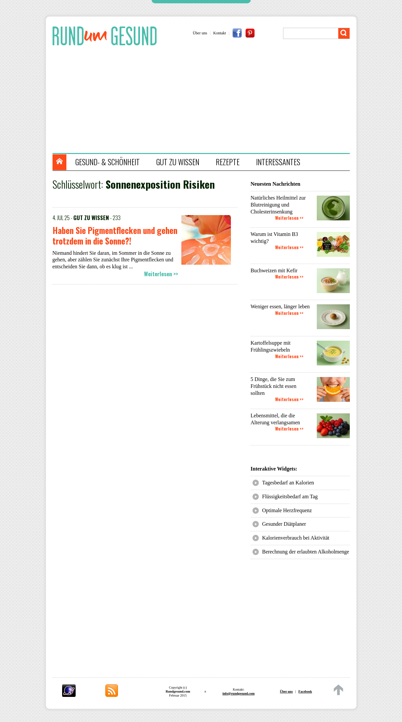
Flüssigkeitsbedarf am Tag (290, 496)
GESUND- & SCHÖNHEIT (107, 162)
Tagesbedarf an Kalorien (288, 482)
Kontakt (219, 33)
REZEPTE (227, 162)
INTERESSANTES (278, 162)
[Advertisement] (204, 100)
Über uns (200, 33)
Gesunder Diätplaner (284, 524)
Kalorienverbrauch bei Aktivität (295, 538)
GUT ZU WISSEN (177, 162)
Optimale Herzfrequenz (287, 510)
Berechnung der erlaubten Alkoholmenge (305, 551)
